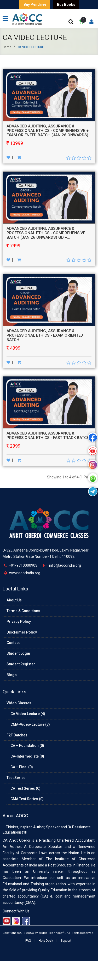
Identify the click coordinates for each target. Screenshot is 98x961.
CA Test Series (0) (25, 788)
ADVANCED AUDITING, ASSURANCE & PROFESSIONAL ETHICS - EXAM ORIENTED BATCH (45, 335)
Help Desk (46, 940)
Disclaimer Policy (22, 632)
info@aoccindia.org (65, 565)
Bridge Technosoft (51, 933)
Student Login (18, 653)
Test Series (16, 778)
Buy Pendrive (34, 4)
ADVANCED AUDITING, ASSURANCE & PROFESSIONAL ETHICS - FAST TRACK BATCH (48, 435)
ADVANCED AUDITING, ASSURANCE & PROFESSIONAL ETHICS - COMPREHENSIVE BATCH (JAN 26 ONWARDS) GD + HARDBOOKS (46, 235)
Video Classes (19, 703)
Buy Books (66, 4)
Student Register (21, 664)
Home (7, 47)
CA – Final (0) (21, 767)
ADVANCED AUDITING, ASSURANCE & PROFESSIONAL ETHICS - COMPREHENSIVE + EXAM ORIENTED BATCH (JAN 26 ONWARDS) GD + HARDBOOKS (48, 133)
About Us (14, 600)
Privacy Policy (19, 621)
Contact (13, 643)
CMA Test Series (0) (27, 799)
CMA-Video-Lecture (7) (30, 724)
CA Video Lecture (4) (27, 714)
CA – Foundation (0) (27, 745)
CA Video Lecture (35, 37)
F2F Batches (17, 735)
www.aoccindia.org (24, 573)
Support (66, 940)
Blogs (12, 675)
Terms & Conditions (23, 611)
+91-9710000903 (23, 565)
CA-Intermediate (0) (27, 756)
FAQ (28, 940)
